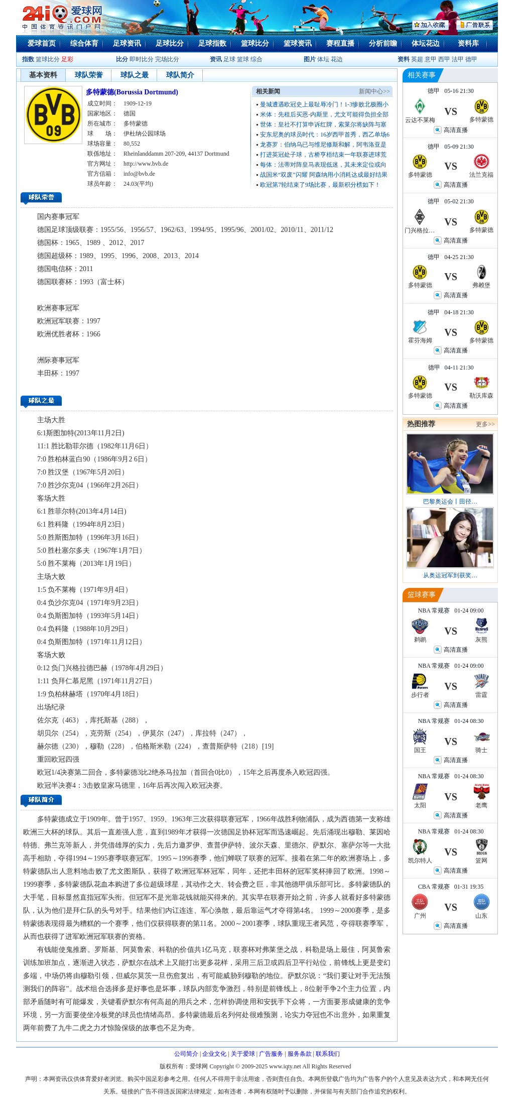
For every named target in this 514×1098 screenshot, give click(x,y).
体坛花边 (426, 43)
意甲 (431, 59)
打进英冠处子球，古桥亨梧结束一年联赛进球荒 (323, 154)
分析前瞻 (383, 43)
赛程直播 (340, 43)
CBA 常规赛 (434, 886)
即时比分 (142, 59)
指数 (28, 59)
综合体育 (84, 43)
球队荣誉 (89, 75)
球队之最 (134, 75)
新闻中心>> (374, 91)
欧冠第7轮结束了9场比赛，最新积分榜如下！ (320, 184)
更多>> (485, 424)
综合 (256, 59)
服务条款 (300, 1053)
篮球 (243, 59)
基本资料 (43, 75)
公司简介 (186, 1053)
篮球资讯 (298, 43)
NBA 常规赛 (434, 610)
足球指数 (212, 43)
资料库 (468, 43)
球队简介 (180, 75)
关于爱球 (243, 1053)
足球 (228, 59)
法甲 (458, 59)
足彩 (67, 59)
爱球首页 (42, 43)
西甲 (445, 59)
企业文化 (214, 1053)
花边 (337, 59)
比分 (122, 59)
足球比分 (170, 43)
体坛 (323, 59)
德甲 (471, 59)
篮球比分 (255, 43)
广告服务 (271, 1053)
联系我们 (328, 1053)
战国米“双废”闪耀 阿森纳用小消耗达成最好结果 (324, 174)
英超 (417, 59)
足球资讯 (127, 43)
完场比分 (167, 59)
